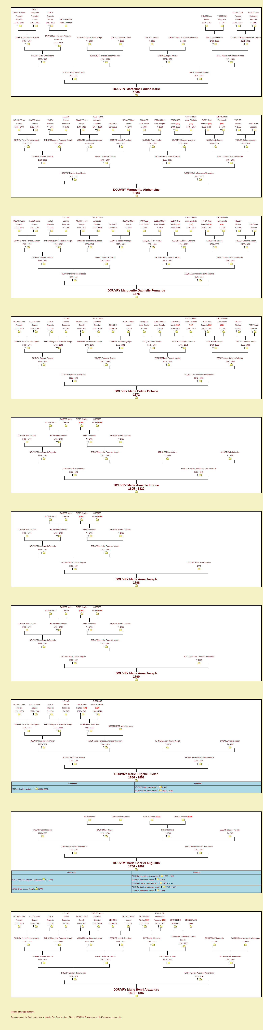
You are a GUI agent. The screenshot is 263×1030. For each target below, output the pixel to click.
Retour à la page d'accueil (22, 1012)
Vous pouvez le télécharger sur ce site (104, 1017)
